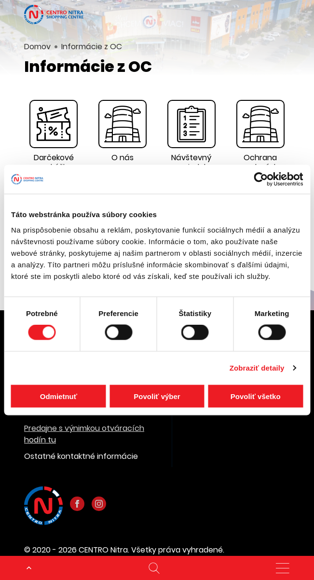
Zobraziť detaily (257, 368)
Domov (37, 46)
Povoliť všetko (256, 396)
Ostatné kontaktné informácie (81, 456)
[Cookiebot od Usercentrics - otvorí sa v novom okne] (260, 179)
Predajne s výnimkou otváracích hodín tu (84, 434)
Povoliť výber (157, 396)
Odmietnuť (58, 396)
